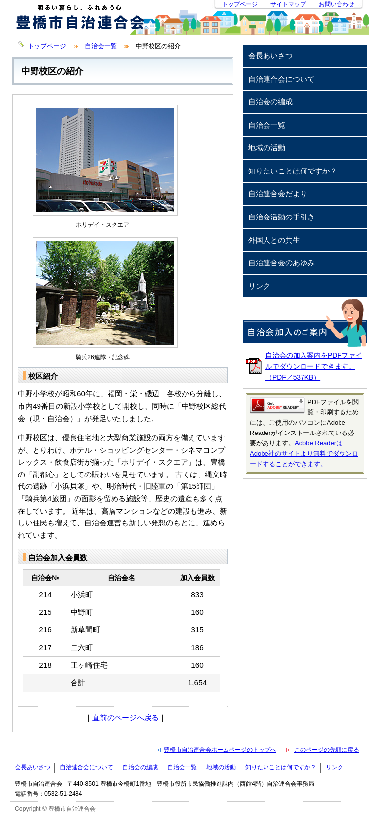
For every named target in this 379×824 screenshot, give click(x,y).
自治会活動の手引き (281, 217)
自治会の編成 (270, 101)
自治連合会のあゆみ (281, 263)
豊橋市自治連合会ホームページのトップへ (220, 749)
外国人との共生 (274, 240)
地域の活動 (266, 147)
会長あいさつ (270, 55)
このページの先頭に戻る (326, 749)
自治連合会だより (277, 193)
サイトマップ (288, 4)
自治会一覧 (101, 46)
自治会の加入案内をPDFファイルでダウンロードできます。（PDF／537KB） (313, 366)
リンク (259, 286)
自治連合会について (281, 79)
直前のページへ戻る (125, 717)
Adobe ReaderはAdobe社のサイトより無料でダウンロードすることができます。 (304, 453)
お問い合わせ (336, 4)
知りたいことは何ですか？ (292, 171)
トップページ (240, 4)
